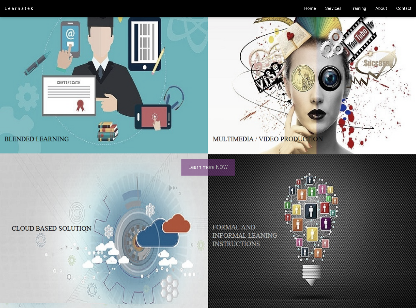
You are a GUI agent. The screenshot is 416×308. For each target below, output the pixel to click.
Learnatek (19, 8)
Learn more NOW (208, 167)
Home (310, 8)
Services (333, 8)
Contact (403, 8)
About (381, 8)
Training (358, 8)
